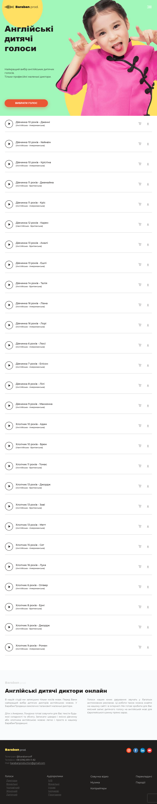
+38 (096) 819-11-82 (25, 760)
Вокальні (12, 784)
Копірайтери (98, 788)
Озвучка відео (99, 776)
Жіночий (11, 791)
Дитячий (11, 794)
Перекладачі (144, 776)
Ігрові (51, 787)
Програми (54, 794)
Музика (95, 782)
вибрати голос (26, 103)
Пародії (140, 782)
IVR (50, 780)
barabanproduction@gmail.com (27, 763)
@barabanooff (24, 756)
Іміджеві (53, 791)
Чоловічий (12, 787)
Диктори (11, 780)
